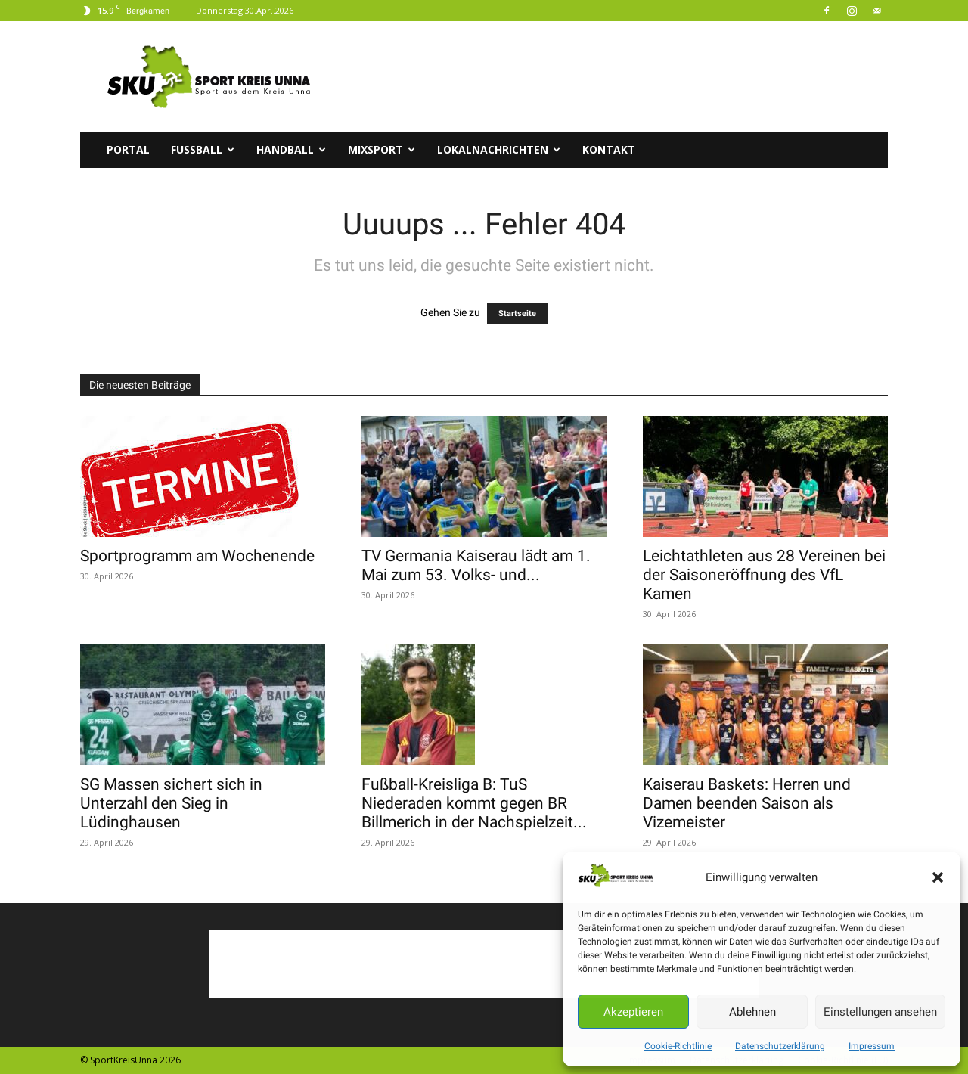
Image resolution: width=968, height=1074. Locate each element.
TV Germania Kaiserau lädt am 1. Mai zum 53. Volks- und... (476, 565)
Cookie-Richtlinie (678, 1046)
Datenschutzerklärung (780, 1046)
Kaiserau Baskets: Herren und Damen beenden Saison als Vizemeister (747, 803)
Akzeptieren (633, 1012)
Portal (128, 149)
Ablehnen (752, 1012)
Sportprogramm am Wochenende (197, 556)
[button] (937, 877)
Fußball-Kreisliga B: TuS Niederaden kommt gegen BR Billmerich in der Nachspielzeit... (474, 803)
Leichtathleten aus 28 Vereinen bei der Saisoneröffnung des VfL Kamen (764, 575)
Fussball (202, 149)
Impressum (872, 1046)
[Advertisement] (612, 76)
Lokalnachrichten (498, 149)
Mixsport (381, 149)
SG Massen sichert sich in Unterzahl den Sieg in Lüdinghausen (171, 803)
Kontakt (608, 149)
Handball (291, 149)
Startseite (517, 313)
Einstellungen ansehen (880, 1012)
